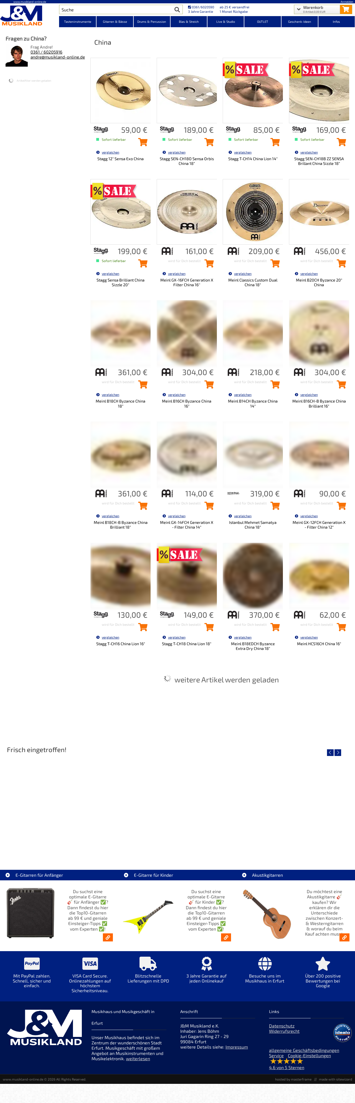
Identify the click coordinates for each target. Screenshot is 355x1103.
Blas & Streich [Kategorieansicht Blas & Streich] (189, 21)
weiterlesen (138, 1058)
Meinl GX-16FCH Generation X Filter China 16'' (186, 282)
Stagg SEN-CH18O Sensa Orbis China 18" (187, 161)
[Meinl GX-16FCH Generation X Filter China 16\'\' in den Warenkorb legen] (208, 265)
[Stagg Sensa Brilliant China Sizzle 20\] (141, 265)
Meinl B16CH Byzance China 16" (186, 403)
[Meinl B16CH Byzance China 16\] (208, 386)
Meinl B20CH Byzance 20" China (319, 282)
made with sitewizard (335, 1079)
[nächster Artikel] (337, 752)
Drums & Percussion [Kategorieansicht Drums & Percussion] (151, 21)
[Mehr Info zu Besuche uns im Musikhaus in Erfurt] (265, 973)
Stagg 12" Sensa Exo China (120, 158)
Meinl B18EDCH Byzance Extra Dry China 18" (253, 646)
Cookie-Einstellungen (309, 1055)
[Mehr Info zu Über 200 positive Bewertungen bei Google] (323, 976)
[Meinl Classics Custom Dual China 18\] (274, 265)
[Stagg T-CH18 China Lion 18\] (208, 629)
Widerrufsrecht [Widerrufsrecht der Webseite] (284, 1031)
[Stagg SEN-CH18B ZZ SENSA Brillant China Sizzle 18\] (340, 144)
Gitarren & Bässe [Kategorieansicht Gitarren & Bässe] (115, 21)
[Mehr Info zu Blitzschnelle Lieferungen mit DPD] (148, 973)
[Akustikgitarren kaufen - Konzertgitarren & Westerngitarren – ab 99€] (344, 937)
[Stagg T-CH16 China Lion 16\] (141, 629)
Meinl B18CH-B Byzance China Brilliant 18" (121, 524)
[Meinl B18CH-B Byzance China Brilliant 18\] (141, 507)
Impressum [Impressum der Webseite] (236, 1046)
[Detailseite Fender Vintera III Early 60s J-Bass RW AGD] (221, 804)
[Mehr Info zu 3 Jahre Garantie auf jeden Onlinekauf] (206, 973)
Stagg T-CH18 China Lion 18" (186, 643)
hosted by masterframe (293, 1079)
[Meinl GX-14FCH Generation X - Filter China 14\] (208, 507)
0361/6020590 (201, 7)
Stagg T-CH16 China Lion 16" (120, 643)
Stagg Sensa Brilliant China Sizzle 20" (120, 282)
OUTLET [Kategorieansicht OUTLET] (262, 21)
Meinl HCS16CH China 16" (319, 643)
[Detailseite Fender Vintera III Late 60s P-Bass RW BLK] (308, 804)
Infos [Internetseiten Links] (336, 21)
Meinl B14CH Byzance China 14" (253, 403)
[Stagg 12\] (141, 144)
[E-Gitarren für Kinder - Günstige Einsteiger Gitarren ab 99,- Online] (226, 937)
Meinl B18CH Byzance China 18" (120, 403)
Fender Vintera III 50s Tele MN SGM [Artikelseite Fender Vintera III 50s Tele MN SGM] (133, 843)
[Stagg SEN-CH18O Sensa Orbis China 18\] (208, 144)
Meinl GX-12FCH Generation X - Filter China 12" (319, 524)
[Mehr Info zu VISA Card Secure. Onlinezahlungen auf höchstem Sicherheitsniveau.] (90, 978)
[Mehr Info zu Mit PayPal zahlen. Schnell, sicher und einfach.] (32, 976)
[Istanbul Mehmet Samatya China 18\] (274, 507)
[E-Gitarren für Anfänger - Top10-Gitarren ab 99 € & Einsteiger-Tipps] (108, 937)
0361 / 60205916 (46, 51)
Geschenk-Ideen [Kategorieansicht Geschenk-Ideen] (299, 21)
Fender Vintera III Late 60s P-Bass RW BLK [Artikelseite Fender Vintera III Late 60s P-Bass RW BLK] (308, 843)
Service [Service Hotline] (276, 1055)
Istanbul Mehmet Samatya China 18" (253, 524)
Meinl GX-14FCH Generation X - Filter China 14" (186, 524)
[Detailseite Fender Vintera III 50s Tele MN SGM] (134, 804)
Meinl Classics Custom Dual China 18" (252, 282)
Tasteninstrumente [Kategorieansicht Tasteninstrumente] (77, 21)
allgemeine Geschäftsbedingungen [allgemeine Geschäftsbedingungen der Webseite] (304, 1050)
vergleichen (107, 152)
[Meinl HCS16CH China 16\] (340, 629)
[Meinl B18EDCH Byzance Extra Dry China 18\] (274, 629)
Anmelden (347, 1)
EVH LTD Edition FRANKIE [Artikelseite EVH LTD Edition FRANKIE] (46, 843)
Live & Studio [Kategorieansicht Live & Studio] (225, 21)
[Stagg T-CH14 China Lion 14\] (274, 144)
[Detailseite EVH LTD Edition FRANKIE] (46, 804)
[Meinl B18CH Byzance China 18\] (141, 386)
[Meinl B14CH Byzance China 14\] (274, 386)
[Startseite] (29, 16)
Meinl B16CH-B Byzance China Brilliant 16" (319, 403)
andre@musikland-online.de (58, 56)
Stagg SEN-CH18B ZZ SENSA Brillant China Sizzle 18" (319, 161)
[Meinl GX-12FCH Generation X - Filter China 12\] (340, 507)
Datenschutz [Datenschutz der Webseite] (282, 1025)
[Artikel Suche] (115, 9)
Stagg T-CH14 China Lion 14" (253, 158)
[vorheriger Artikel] (330, 752)
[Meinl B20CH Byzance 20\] (340, 265)
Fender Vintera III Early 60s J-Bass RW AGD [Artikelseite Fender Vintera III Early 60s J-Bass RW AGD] (221, 843)
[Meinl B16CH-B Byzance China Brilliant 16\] (340, 386)
